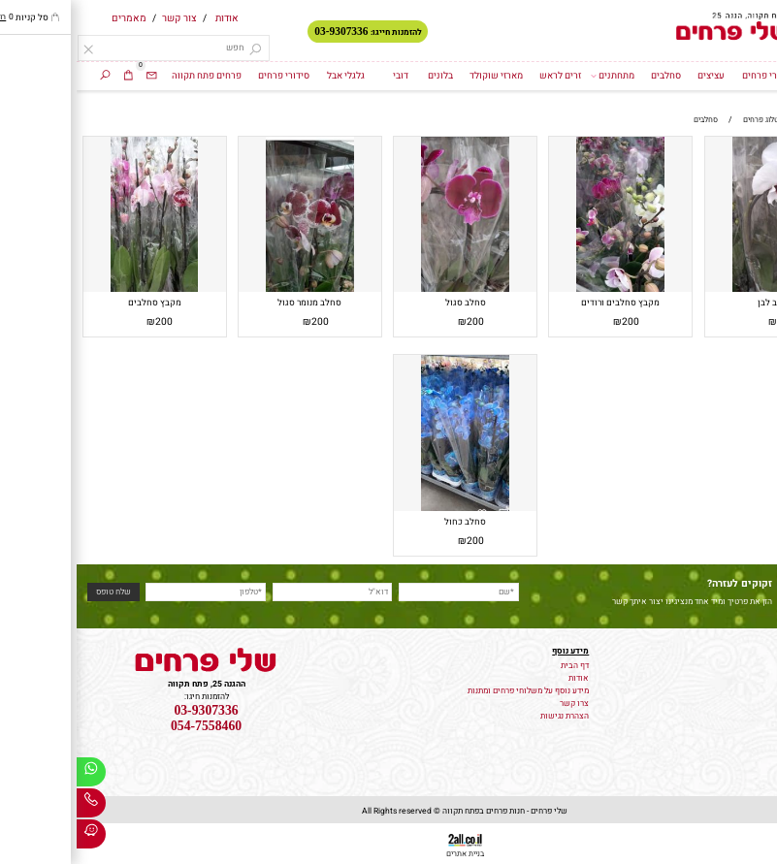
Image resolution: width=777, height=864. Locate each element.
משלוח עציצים (746, 676)
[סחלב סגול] (388, 289)
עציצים (634, 75)
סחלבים (589, 75)
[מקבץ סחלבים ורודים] (543, 289)
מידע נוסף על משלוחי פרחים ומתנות (451, 691)
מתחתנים (535, 76)
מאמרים (52, 18)
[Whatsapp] (14, 774)
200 (709, 321)
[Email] (75, 76)
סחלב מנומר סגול (233, 302)
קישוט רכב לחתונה (739, 701)
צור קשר (102, 18)
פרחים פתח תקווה (130, 75)
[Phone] (14, 805)
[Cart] (52, 76)
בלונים (363, 75)
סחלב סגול (389, 302)
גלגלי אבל (269, 75)
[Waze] (14, 836)
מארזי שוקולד (419, 75)
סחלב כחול (388, 521)
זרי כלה (758, 689)
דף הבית (736, 75)
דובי (324, 75)
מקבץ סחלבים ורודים (543, 302)
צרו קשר (497, 703)
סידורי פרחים (207, 75)
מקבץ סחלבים (78, 302)
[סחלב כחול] (388, 508)
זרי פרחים (684, 75)
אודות (150, 18)
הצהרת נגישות (488, 716)
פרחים (760, 663)
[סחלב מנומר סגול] (232, 289)
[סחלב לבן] (699, 289)
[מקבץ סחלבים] (77, 289)
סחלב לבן (699, 302)
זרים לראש (483, 75)
